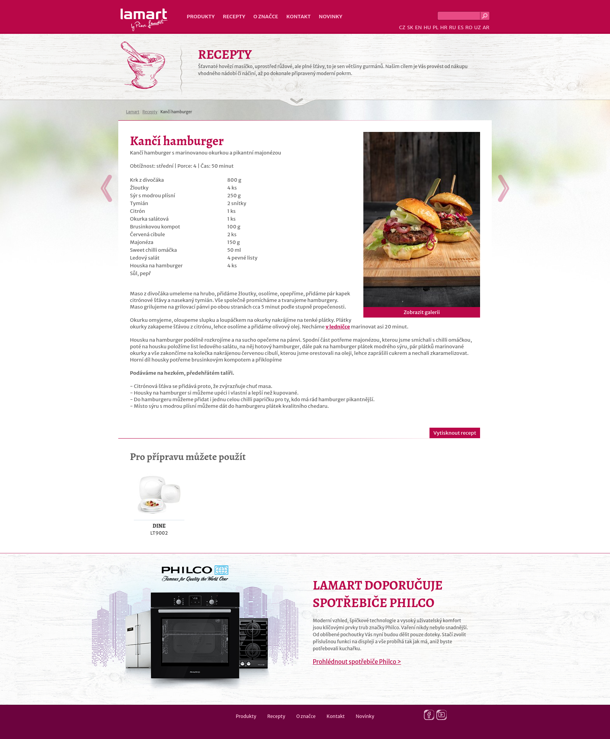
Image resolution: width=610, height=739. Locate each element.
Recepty (234, 16)
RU (452, 27)
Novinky (330, 16)
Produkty (201, 16)
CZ (402, 27)
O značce (265, 16)
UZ (477, 27)
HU (427, 27)
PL (435, 27)
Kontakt (298, 16)
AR (485, 27)
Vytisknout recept (454, 433)
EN (418, 27)
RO (468, 27)
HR (443, 27)
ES (461, 27)
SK (410, 27)
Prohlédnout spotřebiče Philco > (357, 661)
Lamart (144, 20)
